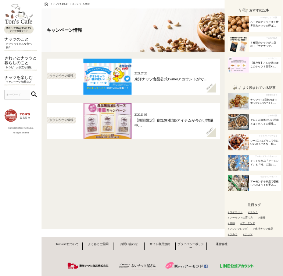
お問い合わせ (129, 244)
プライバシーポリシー (191, 245)
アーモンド (247, 223)
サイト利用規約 (160, 244)
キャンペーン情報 (81, 4)
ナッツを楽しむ (20, 80)
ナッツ (247, 234)
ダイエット (235, 212)
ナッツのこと (20, 43)
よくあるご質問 (98, 244)
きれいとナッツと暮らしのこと (20, 63)
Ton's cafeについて (67, 244)
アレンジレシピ (238, 228)
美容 (231, 223)
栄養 (261, 217)
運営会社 (222, 244)
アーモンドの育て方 (240, 217)
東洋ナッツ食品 (263, 228)
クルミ (253, 212)
